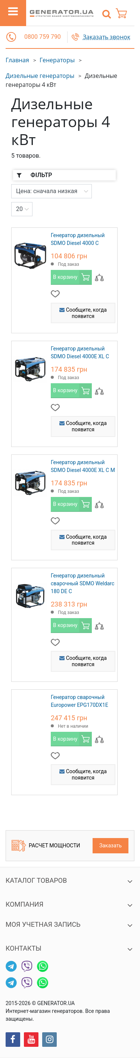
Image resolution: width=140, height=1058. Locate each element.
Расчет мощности (46, 845)
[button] (11, 37)
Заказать (110, 845)
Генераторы (57, 60)
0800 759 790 (42, 36)
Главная (17, 60)
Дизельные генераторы (40, 76)
